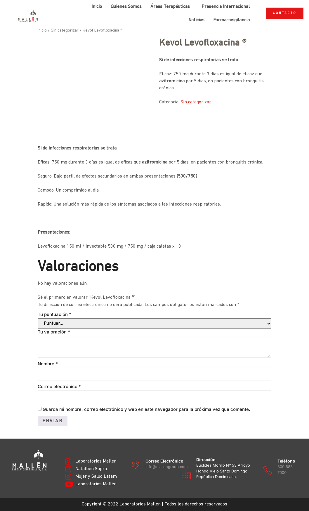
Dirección (206, 459)
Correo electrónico (59, 386)
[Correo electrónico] (136, 465)
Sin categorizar (65, 30)
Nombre (48, 363)
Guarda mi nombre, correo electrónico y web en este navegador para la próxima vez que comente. (146, 409)
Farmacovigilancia (231, 20)
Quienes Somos (126, 6)
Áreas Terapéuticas (170, 6)
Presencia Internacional (226, 6)
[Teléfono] (268, 470)
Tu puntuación (54, 314)
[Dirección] (186, 474)
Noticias (196, 20)
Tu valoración (54, 332)
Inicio (96, 6)
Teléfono (286, 460)
